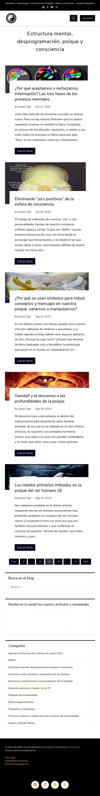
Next (86, 561)
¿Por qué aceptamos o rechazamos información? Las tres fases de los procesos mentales (46, 93)
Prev (14, 561)
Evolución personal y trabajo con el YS (29, 688)
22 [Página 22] (40, 561)
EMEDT (12, 660)
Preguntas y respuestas (21, 709)
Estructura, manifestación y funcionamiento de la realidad (40, 681)
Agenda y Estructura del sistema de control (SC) (35, 653)
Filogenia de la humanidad (22, 695)
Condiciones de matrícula (16, 761)
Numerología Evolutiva (20, 702)
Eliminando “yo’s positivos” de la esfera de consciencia (44, 201)
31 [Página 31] (75, 561)
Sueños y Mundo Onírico (21, 723)
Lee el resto (25, 151)
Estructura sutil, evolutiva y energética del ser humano (39, 674)
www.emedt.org (73, 747)
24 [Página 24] (58, 561)
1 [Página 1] (23, 561)
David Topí (24, 106)
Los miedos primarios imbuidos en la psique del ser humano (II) (48, 487)
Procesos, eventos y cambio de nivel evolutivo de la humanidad (43, 716)
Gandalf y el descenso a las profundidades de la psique (40, 398)
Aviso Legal (10, 757)
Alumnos (87, 18)
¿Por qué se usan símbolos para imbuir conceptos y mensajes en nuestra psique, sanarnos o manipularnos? (50, 303)
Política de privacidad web (17, 764)
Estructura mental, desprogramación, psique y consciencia (40, 667)
